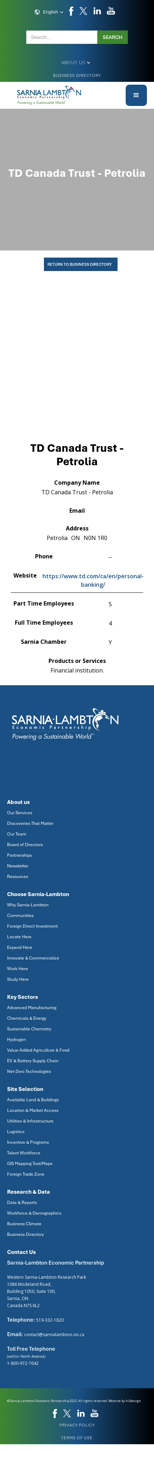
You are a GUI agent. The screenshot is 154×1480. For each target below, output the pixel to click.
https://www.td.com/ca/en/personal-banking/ (93, 580)
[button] (49, 12)
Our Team (16, 834)
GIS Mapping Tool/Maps (29, 1163)
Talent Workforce (23, 1153)
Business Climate (24, 1224)
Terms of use (77, 1437)
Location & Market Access (32, 1110)
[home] (49, 95)
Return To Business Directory (79, 264)
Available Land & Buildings (33, 1100)
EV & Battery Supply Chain (32, 1061)
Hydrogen (16, 1039)
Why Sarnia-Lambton (28, 905)
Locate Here (19, 937)
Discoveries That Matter (30, 823)
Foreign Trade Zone (25, 1174)
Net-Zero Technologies (29, 1071)
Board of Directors (25, 845)
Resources (17, 876)
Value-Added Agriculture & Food (38, 1050)
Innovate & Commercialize (33, 958)
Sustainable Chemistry (29, 1029)
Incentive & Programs (28, 1142)
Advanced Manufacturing (31, 1008)
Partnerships (19, 855)
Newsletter (17, 866)
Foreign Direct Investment (32, 926)
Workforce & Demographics (34, 1213)
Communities (20, 915)
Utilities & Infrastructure (30, 1121)
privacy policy (77, 1425)
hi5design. (134, 1401)
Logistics (15, 1132)
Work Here (17, 969)
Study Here (18, 979)
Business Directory (77, 75)
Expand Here (19, 947)
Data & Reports (22, 1202)
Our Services (19, 813)
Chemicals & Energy (26, 1018)
